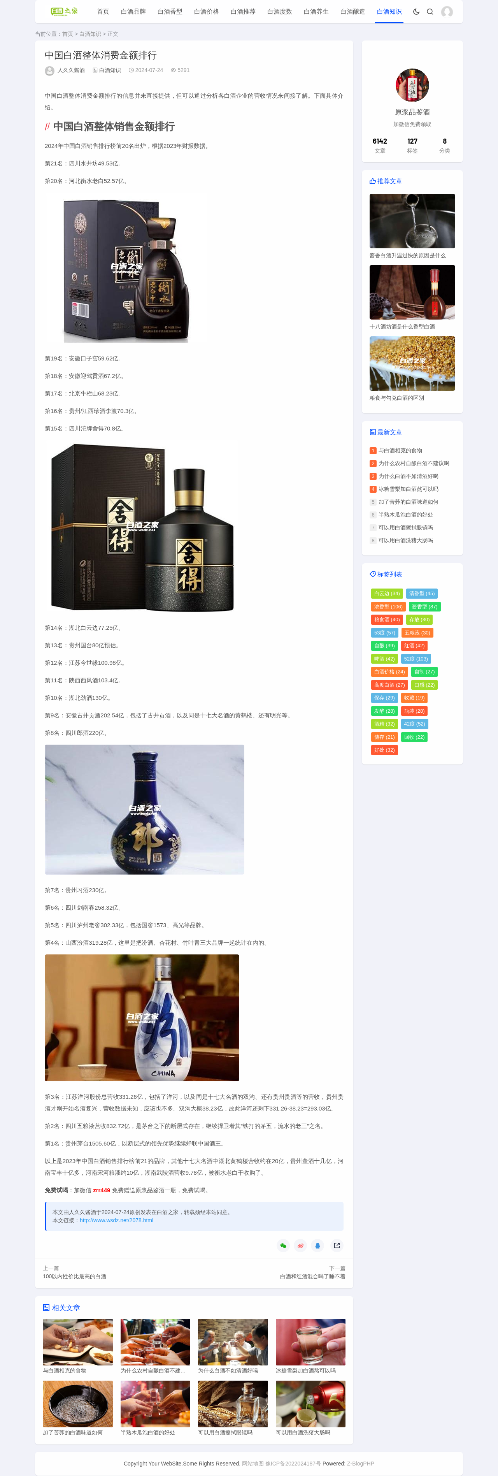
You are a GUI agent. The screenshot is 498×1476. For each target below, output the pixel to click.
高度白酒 (389, 685)
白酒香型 (170, 11)
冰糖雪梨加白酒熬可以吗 (408, 489)
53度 (384, 633)
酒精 (384, 724)
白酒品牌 (133, 11)
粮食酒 (387, 619)
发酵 (384, 711)
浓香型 (388, 607)
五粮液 (417, 633)
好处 (384, 750)
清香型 (422, 593)
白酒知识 (389, 11)
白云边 (387, 593)
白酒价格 (206, 11)
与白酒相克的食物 (400, 450)
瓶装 (414, 711)
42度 (414, 724)
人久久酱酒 (71, 70)
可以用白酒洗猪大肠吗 (406, 540)
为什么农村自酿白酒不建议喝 (414, 463)
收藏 (414, 698)
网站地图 (253, 1464)
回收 (414, 737)
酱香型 (425, 607)
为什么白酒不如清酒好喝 (408, 476)
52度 (416, 659)
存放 (419, 619)
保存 (384, 698)
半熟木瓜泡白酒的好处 (406, 514)
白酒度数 (279, 11)
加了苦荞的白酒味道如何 (408, 502)
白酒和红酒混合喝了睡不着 (312, 1276)
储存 (384, 737)
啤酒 (384, 659)
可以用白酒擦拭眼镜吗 (406, 527)
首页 (103, 11)
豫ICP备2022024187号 (293, 1464)
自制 (424, 672)
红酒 (414, 645)
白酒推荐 (243, 11)
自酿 (384, 645)
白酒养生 (316, 11)
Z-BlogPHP (360, 1464)
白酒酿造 (352, 11)
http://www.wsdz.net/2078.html (116, 1220)
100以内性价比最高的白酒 (74, 1276)
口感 (424, 685)
